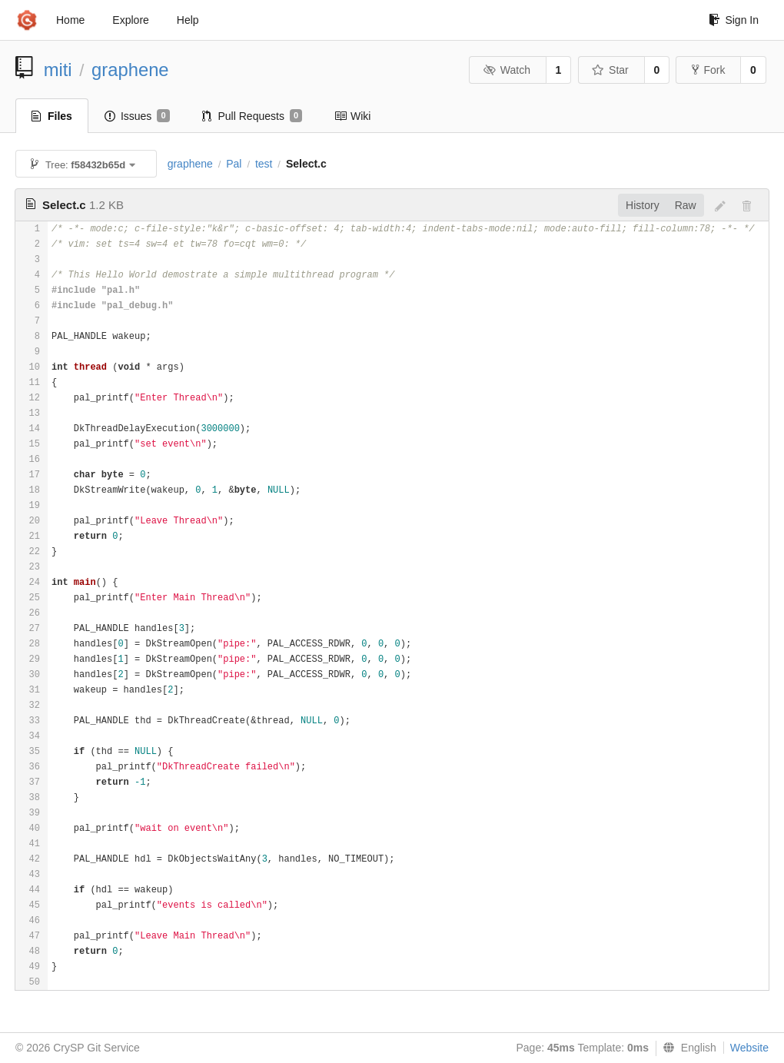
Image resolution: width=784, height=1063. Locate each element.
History (642, 205)
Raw (685, 205)
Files (52, 116)
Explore (130, 20)
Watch (506, 70)
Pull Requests (252, 116)
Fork (708, 70)
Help (188, 20)
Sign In (734, 20)
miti (58, 69)
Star (610, 70)
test (264, 164)
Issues (137, 116)
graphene (130, 69)
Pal (233, 164)
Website (749, 1047)
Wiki (352, 116)
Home (70, 20)
